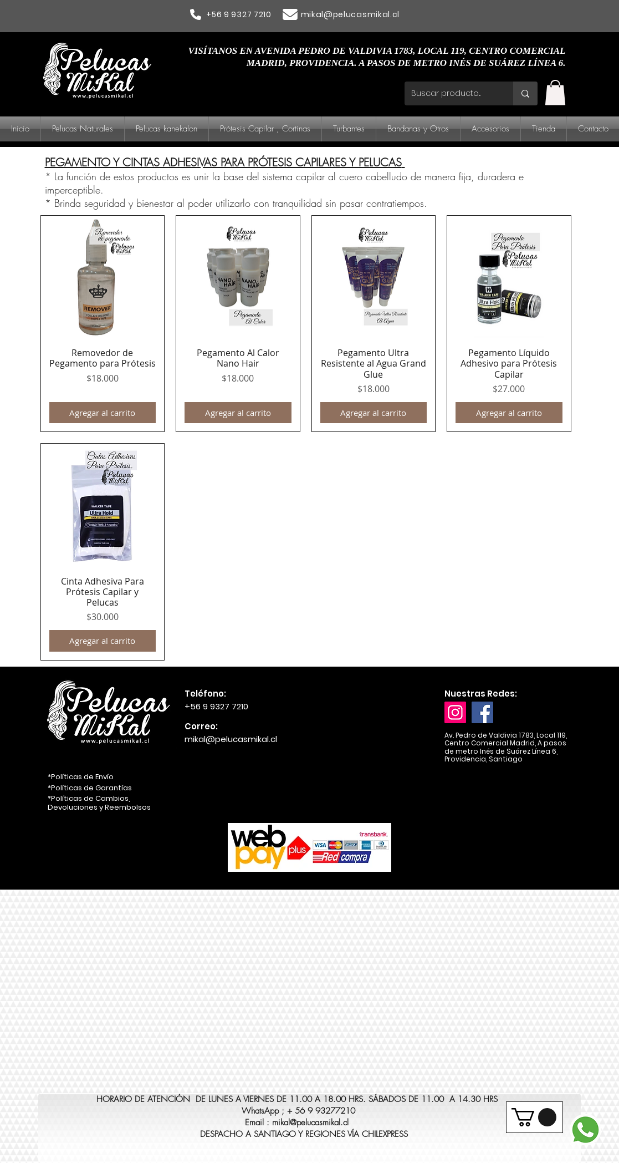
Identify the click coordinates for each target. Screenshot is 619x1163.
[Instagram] (455, 712)
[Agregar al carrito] (102, 413)
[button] (555, 92)
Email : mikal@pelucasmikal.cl (297, 1122)
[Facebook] (482, 712)
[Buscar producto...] (450, 93)
